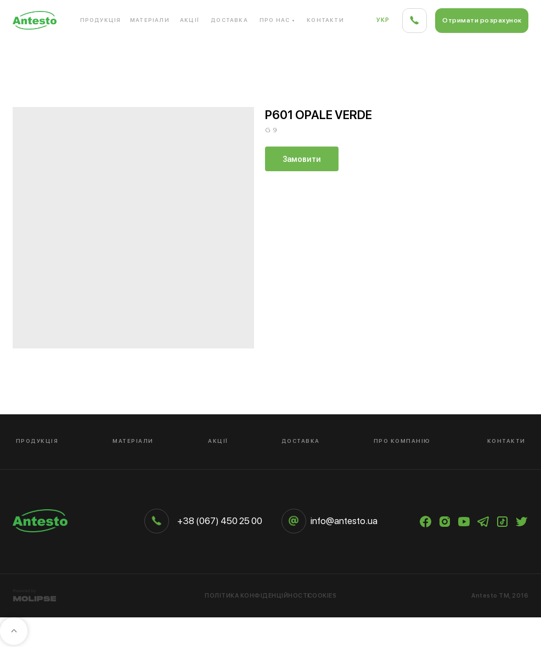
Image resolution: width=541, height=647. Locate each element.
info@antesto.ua (344, 520)
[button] (481, 20)
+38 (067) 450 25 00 (219, 520)
